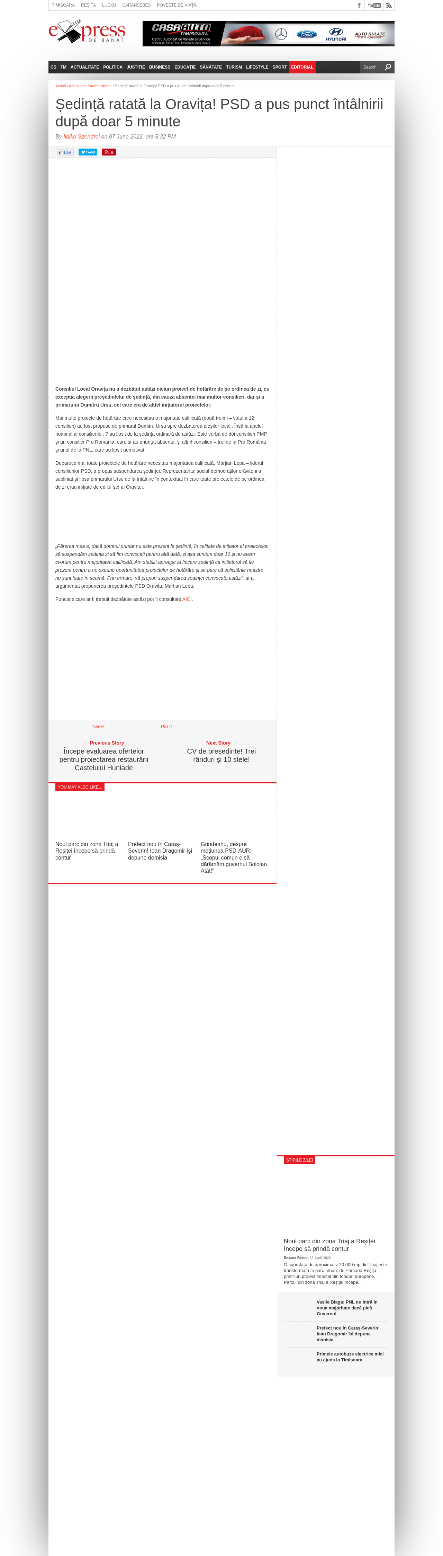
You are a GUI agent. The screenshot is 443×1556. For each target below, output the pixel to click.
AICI (187, 599)
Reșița (88, 5)
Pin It (166, 726)
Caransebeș (136, 5)
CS (53, 67)
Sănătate (211, 67)
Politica (113, 67)
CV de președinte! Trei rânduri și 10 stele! (221, 755)
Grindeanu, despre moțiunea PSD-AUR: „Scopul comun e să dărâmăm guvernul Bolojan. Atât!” (235, 857)
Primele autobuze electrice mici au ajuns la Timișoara (350, 1356)
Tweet (98, 726)
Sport (280, 67)
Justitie (136, 67)
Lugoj (109, 5)
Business (159, 67)
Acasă (60, 86)
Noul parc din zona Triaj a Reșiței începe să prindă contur (86, 850)
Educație (185, 67)
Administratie (101, 86)
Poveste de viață (177, 5)
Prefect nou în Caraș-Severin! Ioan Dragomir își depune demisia (160, 850)
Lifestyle (257, 67)
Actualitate (85, 67)
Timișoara (63, 5)
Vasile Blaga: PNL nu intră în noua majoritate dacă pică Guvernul (347, 1307)
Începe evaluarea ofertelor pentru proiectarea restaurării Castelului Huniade (104, 759)
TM (63, 67)
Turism (234, 67)
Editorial (302, 67)
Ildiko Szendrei (81, 137)
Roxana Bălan (295, 1258)
